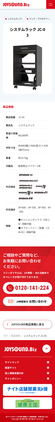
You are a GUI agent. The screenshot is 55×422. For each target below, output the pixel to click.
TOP (5, 335)
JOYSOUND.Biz (17, 4)
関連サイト (11, 367)
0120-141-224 (27, 288)
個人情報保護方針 (14, 373)
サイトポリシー (13, 378)
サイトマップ (12, 362)
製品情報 (15, 335)
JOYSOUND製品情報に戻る (27, 324)
